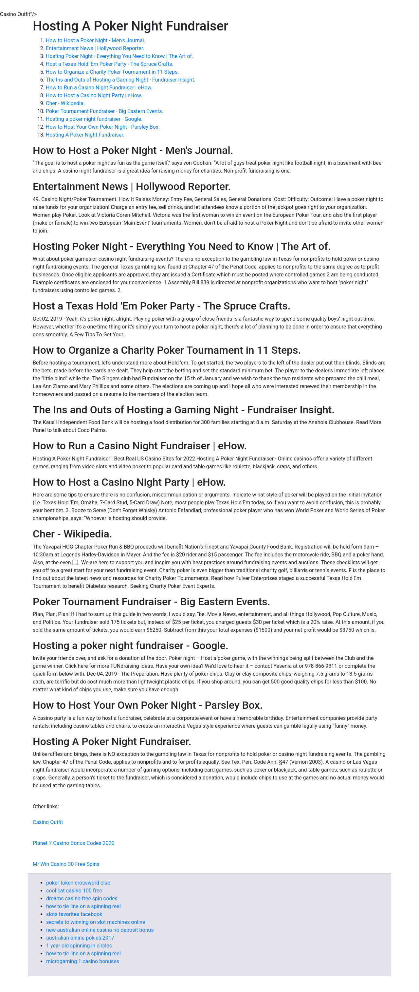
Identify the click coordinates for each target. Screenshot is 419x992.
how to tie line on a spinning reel (83, 906)
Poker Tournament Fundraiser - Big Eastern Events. (104, 111)
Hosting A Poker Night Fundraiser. (85, 135)
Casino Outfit (48, 822)
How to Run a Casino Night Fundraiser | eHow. (99, 87)
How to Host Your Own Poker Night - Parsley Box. (103, 127)
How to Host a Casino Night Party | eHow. (94, 95)
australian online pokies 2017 (80, 938)
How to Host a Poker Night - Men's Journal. (95, 40)
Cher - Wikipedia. (65, 103)
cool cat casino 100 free (74, 891)
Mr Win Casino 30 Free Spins (66, 864)
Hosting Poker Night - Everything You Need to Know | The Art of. (119, 56)
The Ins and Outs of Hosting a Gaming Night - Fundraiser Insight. (120, 80)
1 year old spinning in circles (79, 946)
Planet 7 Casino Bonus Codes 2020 (74, 843)
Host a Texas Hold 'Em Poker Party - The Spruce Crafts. (109, 64)
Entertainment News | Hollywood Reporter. (95, 48)
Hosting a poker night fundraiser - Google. (94, 119)
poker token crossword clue (78, 883)
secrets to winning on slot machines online (95, 922)
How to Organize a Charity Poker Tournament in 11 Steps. (112, 72)
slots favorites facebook (74, 914)
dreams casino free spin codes (82, 898)
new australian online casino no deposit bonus (100, 930)
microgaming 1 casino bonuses (82, 961)
